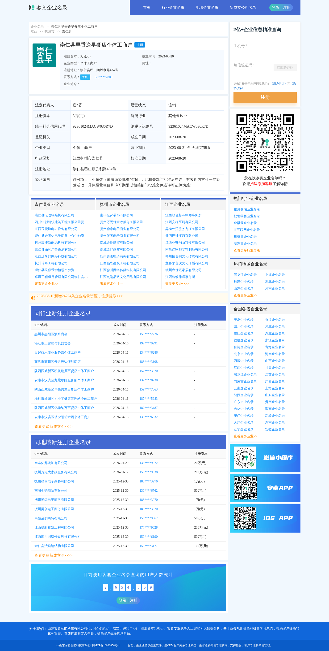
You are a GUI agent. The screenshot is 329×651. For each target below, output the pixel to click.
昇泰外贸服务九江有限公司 (185, 229)
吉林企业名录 (244, 409)
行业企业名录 (173, 7)
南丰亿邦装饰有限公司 (116, 215)
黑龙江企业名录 (245, 275)
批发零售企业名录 (247, 216)
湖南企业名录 (275, 422)
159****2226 (149, 334)
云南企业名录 (244, 388)
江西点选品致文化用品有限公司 (123, 277)
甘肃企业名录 (275, 367)
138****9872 (149, 463)
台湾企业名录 (244, 347)
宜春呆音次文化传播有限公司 (186, 263)
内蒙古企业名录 (245, 381)
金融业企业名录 (245, 223)
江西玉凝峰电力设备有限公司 (56, 229)
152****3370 (149, 371)
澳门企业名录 (244, 415)
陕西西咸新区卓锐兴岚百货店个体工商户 (64, 389)
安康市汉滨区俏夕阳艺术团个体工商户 (62, 417)
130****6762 (149, 490)
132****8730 (149, 380)
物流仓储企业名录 (247, 209)
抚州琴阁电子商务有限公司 (120, 236)
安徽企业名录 (275, 429)
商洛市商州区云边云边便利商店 (57, 362)
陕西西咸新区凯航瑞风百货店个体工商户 (64, 371)
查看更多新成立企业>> (53, 427)
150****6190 (149, 536)
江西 (34, 31)
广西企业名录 (275, 381)
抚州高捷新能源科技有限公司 (56, 242)
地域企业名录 (207, 7)
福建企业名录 (244, 281)
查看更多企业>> (46, 284)
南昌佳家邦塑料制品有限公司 (186, 249)
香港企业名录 (275, 319)
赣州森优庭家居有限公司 (183, 270)
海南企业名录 (275, 409)
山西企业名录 (275, 361)
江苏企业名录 (275, 374)
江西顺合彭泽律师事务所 (183, 215)
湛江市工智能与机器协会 (52, 343)
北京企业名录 (244, 354)
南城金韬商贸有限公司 (116, 242)
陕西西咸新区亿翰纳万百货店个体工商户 (64, 408)
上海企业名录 (275, 275)
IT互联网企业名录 (247, 230)
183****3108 (149, 362)
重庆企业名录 (244, 333)
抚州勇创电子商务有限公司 (120, 256)
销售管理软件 (218, 645)
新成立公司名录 (243, 7)
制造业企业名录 (245, 243)
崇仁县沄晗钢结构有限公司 (54, 215)
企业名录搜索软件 (150, 645)
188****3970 (149, 481)
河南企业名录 (275, 288)
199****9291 (149, 343)
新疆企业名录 (275, 415)
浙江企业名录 (275, 340)
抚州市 (49, 31)
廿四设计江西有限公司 (181, 236)
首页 (146, 7)
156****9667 (149, 518)
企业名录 (37, 26)
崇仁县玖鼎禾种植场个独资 (54, 270)
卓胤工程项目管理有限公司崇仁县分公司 (64, 277)
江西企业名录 (244, 367)
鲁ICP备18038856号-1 (106, 645)
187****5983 (149, 398)
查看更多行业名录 (247, 250)
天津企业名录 (244, 422)
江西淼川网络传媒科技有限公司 (123, 270)
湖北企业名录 (275, 281)
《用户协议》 (278, 83)
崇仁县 (67, 31)
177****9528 (149, 527)
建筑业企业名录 (245, 237)
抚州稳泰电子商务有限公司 (120, 229)
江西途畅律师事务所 (180, 277)
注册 (287, 7)
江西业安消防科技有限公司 (185, 242)
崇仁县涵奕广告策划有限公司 (56, 249)
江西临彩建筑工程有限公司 (120, 263)
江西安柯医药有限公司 (181, 222)
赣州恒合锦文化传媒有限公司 (186, 256)
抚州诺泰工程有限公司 (51, 263)
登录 (275, 7)
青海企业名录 (275, 347)
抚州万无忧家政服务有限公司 (121, 222)
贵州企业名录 (275, 402)
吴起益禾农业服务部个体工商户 (57, 352)
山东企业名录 (244, 288)
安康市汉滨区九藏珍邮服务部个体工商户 (64, 380)
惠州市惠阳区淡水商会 (50, 334)
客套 (130, 645)
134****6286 (149, 352)
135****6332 (149, 417)
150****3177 (149, 546)
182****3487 (149, 408)
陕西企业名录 (244, 395)
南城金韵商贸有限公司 (116, 249)
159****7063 (149, 389)
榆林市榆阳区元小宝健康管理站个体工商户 (65, 398)
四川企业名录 (244, 326)
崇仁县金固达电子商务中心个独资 (59, 236)
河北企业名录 (275, 326)
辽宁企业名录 (244, 429)
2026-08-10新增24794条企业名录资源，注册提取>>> (80, 301)
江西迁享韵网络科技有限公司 (56, 256)
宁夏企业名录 (244, 319)
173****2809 (103, 77)
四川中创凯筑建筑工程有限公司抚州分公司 (66, 222)
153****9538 (149, 472)
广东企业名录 (244, 402)
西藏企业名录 (244, 361)
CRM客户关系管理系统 (181, 645)
